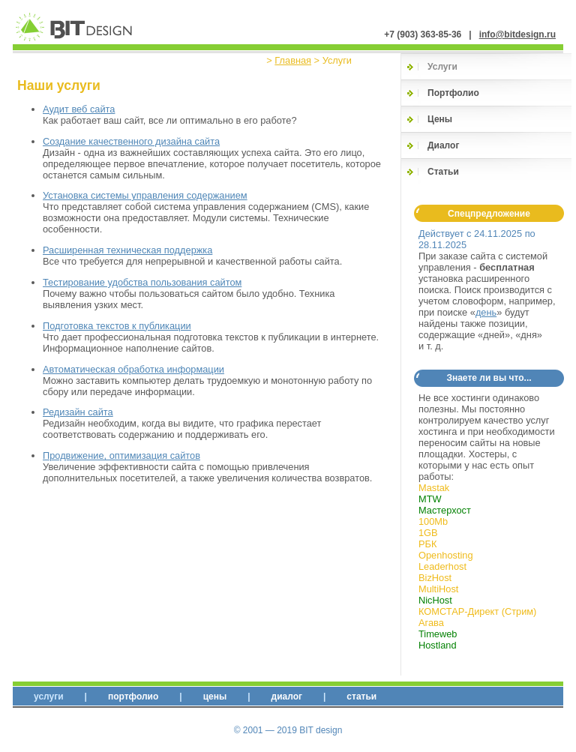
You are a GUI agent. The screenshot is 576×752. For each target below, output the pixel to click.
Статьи (443, 171)
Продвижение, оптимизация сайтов (121, 455)
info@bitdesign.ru (517, 34)
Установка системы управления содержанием (145, 195)
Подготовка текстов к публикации (117, 325)
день (486, 312)
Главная (292, 60)
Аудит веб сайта (79, 109)
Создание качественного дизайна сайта (131, 141)
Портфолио (453, 93)
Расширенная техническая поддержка (127, 250)
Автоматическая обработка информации (133, 369)
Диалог (443, 145)
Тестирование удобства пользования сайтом (142, 282)
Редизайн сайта (78, 412)
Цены (440, 119)
